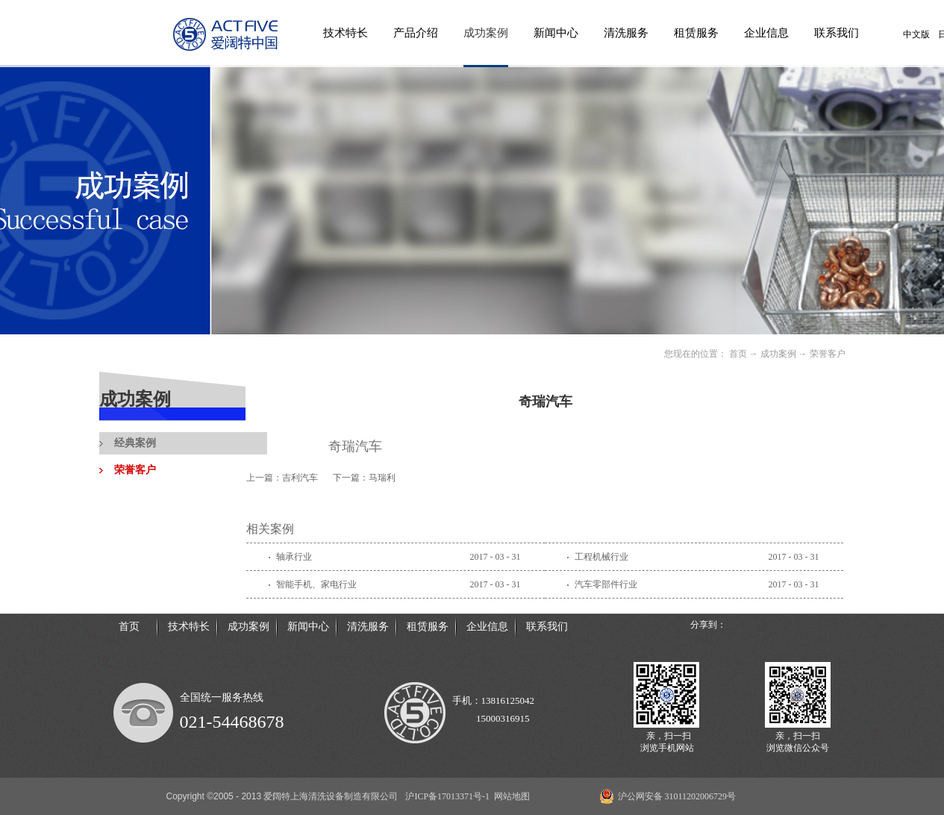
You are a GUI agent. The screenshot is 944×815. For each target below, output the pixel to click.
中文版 (916, 34)
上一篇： (282, 477)
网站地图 (510, 796)
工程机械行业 (601, 557)
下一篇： (364, 477)
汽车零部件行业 (606, 584)
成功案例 (778, 354)
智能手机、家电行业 (316, 584)
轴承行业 (294, 557)
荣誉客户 (827, 354)
